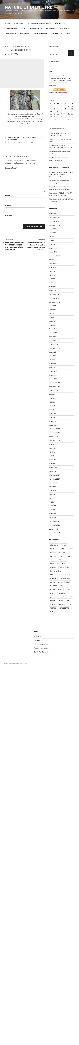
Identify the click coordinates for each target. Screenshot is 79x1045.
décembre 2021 (54, 294)
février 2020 (53, 375)
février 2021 (53, 329)
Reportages (57, 33)
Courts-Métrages (12, 28)
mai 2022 (52, 279)
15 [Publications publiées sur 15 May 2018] (54, 111)
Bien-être (12, 137)
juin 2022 (52, 275)
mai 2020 (52, 363)
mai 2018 (52, 456)
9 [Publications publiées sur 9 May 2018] (58, 109)
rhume (61, 600)
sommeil (60, 604)
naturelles (69, 586)
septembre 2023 (54, 225)
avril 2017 (52, 506)
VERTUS (53, 608)
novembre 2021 (54, 298)
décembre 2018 (54, 429)
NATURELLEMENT (56, 586)
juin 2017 (52, 498)
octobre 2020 (53, 344)
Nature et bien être (29, 7)
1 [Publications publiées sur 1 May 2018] (54, 106)
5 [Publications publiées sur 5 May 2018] (68, 106)
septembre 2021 (54, 302)
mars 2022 (52, 286)
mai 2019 (52, 410)
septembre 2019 (54, 394)
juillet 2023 (52, 233)
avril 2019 (52, 413)
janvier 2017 (53, 517)
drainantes (22, 142)
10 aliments (54, 545)
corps (68, 556)
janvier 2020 (53, 379)
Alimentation (19, 23)
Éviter (52, 612)
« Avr (54, 119)
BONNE (61, 549)
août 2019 (52, 398)
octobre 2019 (53, 390)
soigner (52, 604)
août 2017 (52, 490)
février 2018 (53, 467)
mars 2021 (52, 325)
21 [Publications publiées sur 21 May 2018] (51, 114)
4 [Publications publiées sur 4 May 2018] (65, 106)
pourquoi (62, 593)
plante (60, 589)
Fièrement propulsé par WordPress (15, 663)
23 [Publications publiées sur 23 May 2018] (58, 114)
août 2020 (52, 352)
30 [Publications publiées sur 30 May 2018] (58, 116)
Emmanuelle (23, 47)
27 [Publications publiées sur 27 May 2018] (72, 114)
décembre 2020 (54, 336)
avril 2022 (52, 283)
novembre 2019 (54, 386)
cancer (69, 549)
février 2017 (53, 513)
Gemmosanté (53, 172)
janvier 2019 (53, 425)
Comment (53, 556)
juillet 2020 (53, 356)
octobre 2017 (53, 483)
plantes (67, 589)
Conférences (60, 23)
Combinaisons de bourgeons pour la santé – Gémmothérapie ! (61, 174)
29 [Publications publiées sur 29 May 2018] (54, 116)
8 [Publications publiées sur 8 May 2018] (54, 109)
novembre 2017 (54, 479)
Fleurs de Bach (36, 28)
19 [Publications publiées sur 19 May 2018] (68, 111)
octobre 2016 (53, 529)
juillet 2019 (52, 402)
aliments (63, 545)
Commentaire (11, 168)
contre (62, 556)
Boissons (21, 137)
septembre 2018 (54, 440)
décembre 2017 (54, 475)
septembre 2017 (54, 486)
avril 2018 (52, 460)
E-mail (8, 206)
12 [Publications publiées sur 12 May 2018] (68, 109)
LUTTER (53, 578)
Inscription (37, 636)
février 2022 (53, 290)
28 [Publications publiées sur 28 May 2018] (51, 116)
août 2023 (52, 229)
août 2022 (52, 267)
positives (53, 593)
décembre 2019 (54, 383)
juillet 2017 (52, 494)
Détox (52, 563)
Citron (65, 552)
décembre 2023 (54, 217)
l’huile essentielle (64, 578)
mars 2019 (52, 417)
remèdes (53, 600)
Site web (8, 215)
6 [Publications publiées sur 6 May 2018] (72, 106)
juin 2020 (52, 360)
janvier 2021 (53, 333)
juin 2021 (52, 313)
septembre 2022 (54, 263)
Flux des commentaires (41, 648)
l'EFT (70, 575)
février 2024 (53, 213)
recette (62, 597)
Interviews (64, 28)
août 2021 (52, 306)
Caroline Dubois (55, 552)
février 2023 (53, 248)
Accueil (7, 23)
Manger (60, 582)
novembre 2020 (54, 340)
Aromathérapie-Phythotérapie (39, 23)
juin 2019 (52, 406)
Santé (68, 33)
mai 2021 (52, 317)
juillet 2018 (52, 448)
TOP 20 (30, 142)
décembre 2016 (54, 521)
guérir (68, 567)
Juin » (69, 119)
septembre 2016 (54, 533)
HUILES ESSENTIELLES (58, 575)
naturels (53, 589)
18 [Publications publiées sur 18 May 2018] (65, 111)
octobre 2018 (53, 436)
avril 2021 (52, 321)
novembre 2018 (54, 433)
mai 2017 (52, 502)
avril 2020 (52, 367)
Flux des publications (41, 644)
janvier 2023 (53, 252)
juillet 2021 (52, 310)
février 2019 (53, 421)
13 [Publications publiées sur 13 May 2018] (72, 109)
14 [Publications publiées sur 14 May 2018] (51, 111)
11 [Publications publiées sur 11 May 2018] (65, 109)
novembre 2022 (54, 256)
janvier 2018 (53, 471)
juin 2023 (52, 236)
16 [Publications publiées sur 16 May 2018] (58, 111)
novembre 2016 (54, 525)
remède (69, 597)
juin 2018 (52, 452)
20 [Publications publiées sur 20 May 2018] (72, 111)
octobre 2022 (53, 260)
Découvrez (62, 560)
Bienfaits (53, 549)
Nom (7, 196)
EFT (24, 28)
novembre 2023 (54, 221)
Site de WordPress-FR (41, 652)
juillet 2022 (52, 271)
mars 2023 (52, 244)
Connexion (37, 640)
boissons (12, 142)
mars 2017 (52, 510)
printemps (53, 597)
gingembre (53, 567)
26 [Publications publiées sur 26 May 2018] (69, 114)
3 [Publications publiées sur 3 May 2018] (61, 106)
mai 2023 (52, 240)
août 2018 (52, 444)
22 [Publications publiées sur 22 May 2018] (54, 114)
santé (68, 600)
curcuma (53, 560)
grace (62, 567)
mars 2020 (53, 371)
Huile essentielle (55, 571)
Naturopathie (25, 33)
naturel (68, 582)
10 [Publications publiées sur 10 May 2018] (62, 109)
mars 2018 (52, 463)
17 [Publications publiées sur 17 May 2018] (62, 111)
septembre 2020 (54, 348)
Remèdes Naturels (41, 33)
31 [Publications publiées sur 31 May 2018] (62, 116)
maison (52, 582)
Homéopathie (51, 28)
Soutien (35, 137)
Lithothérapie (10, 33)
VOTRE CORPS (64, 608)
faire (63, 563)
